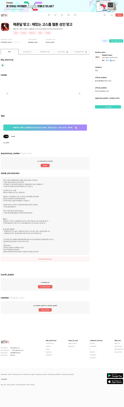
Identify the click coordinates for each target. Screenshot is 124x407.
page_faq (71, 346)
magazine (49, 355)
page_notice (72, 343)
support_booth (116, 41)
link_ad (12, 355)
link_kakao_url (14, 348)
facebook (93, 355)
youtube (92, 358)
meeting (48, 352)
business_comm (41, 374)
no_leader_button (45, 286)
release (48, 346)
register (45, 165)
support (108, 107)
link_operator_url (17, 350)
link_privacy (118, 346)
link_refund (118, 352)
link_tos (117, 343)
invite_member (45, 310)
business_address (54, 374)
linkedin (92, 352)
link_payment (119, 349)
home (47, 349)
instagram (93, 346)
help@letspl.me (15, 353)
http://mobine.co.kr (102, 91)
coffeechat (49, 343)
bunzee (92, 343)
